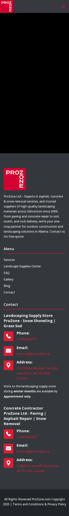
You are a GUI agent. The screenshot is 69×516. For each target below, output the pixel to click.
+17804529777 (27, 339)
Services (9, 260)
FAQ (7, 273)
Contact (9, 292)
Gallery (8, 279)
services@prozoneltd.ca (33, 354)
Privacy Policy (56, 504)
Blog (7, 286)
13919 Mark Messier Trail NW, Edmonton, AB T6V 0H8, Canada (37, 373)
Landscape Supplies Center (22, 266)
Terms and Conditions (28, 504)
